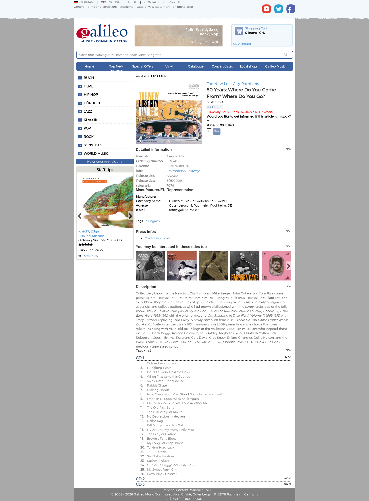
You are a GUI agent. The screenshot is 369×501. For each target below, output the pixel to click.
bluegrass (152, 221)
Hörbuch (93, 103)
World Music (96, 153)
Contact (151, 2)
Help (132, 2)
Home (89, 66)
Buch (89, 78)
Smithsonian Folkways (183, 171)
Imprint (174, 2)
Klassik (90, 120)
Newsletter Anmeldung (104, 161)
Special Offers (142, 66)
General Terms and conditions (95, 6)
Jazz (88, 111)
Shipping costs (183, 6)
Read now (90, 255)
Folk (163, 76)
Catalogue (195, 66)
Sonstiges (93, 145)
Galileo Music (275, 66)
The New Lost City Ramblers (233, 83)
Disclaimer (127, 6)
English (110, 2)
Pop (87, 128)
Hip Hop (91, 95)
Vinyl (169, 66)
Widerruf (196, 490)
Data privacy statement (153, 6)
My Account (242, 44)
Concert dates (222, 66)
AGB (209, 490)
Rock (88, 137)
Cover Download (157, 238)
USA (155, 76)
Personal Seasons (91, 236)
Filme (88, 86)
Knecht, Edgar (89, 231)
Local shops (248, 66)
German (84, 2)
